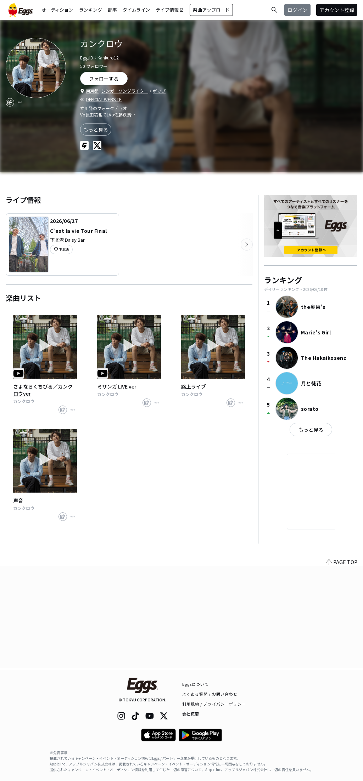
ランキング (90, 9)
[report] (20, 102)
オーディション (57, 9)
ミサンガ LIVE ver (116, 386)
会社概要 (190, 714)
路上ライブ (193, 386)
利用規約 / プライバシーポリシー (214, 704)
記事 (112, 9)
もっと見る (95, 129)
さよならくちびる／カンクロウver (43, 390)
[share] (10, 102)
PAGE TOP (341, 664)
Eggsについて (195, 684)
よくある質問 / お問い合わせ (210, 694)
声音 (18, 500)
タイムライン (136, 9)
